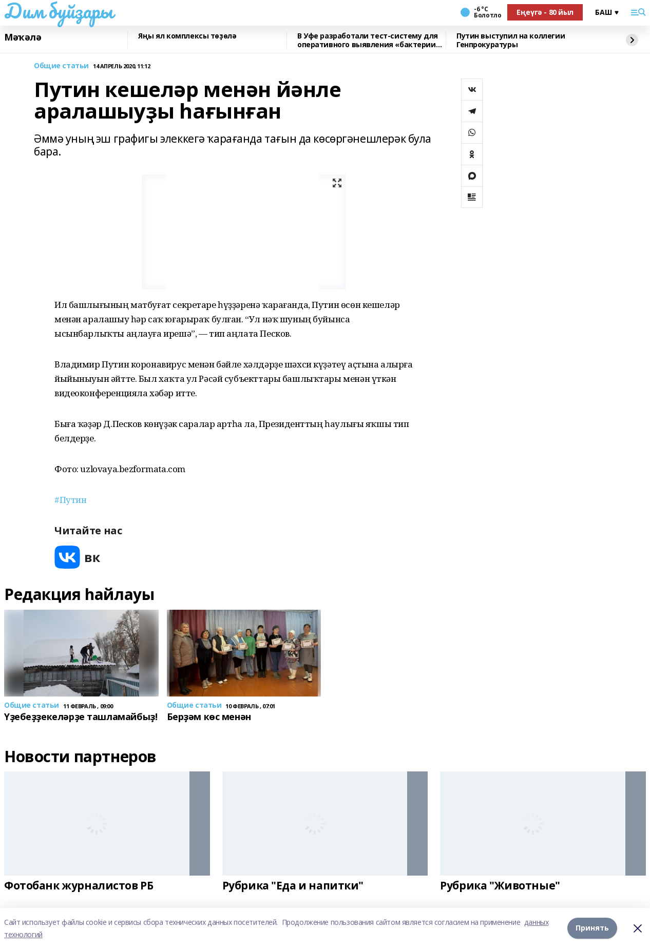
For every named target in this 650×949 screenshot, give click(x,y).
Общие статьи (61, 66)
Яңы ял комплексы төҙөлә (187, 36)
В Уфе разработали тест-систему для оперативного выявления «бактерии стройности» (367, 40)
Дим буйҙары (58, 11)
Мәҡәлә (22, 37)
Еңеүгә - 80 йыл (545, 12)
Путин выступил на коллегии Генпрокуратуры (510, 40)
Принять (592, 928)
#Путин (70, 500)
